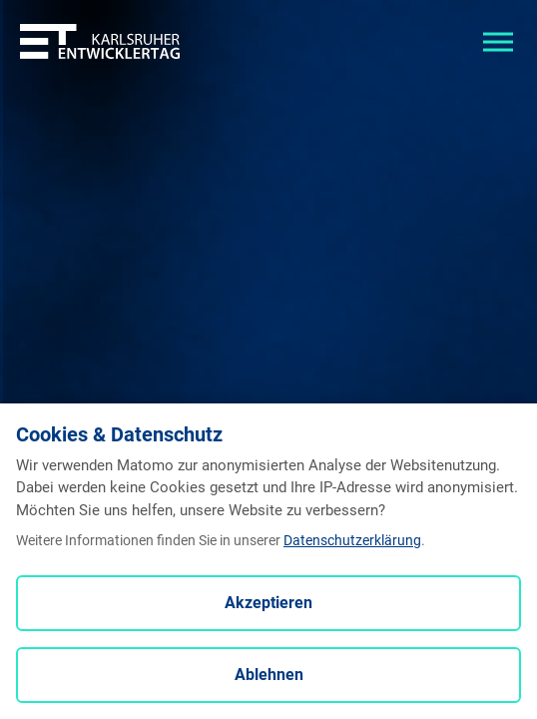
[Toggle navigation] (498, 40)
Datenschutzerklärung (352, 540)
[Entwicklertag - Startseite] (100, 40)
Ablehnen (269, 674)
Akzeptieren (268, 602)
